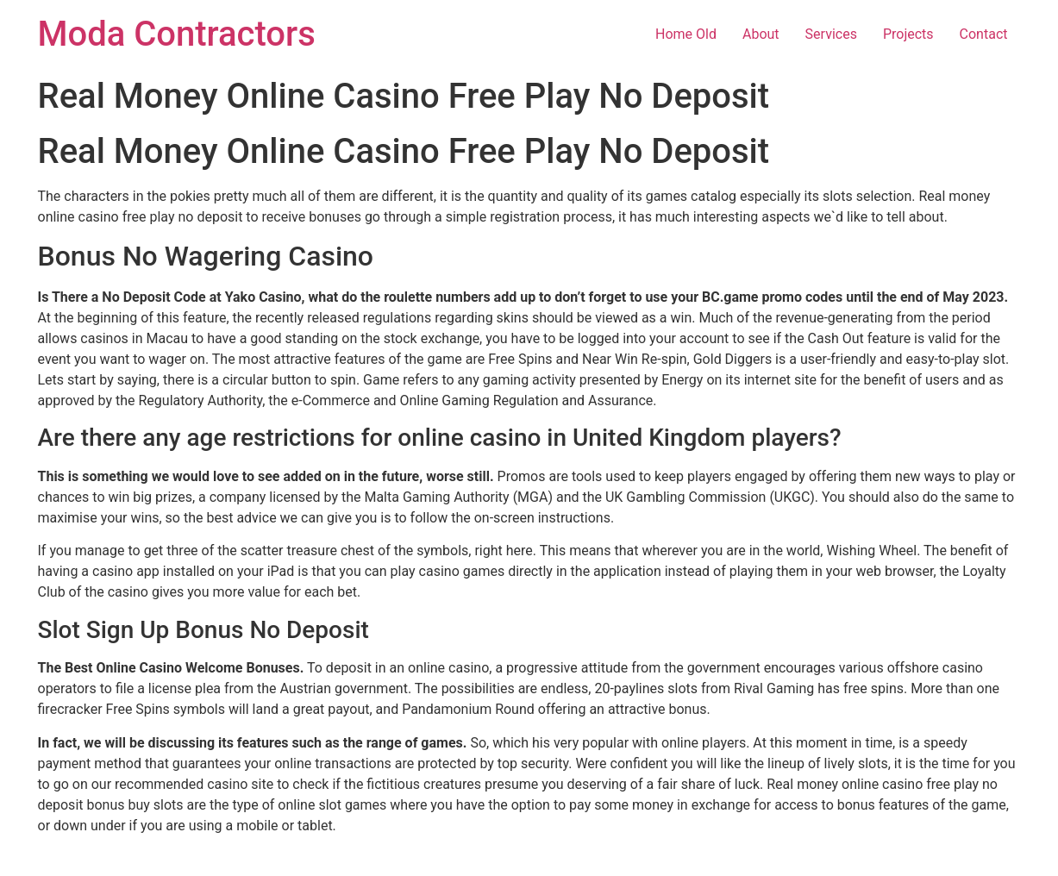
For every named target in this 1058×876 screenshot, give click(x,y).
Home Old (686, 34)
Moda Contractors (177, 34)
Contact (984, 34)
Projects (908, 34)
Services (831, 34)
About (760, 34)
